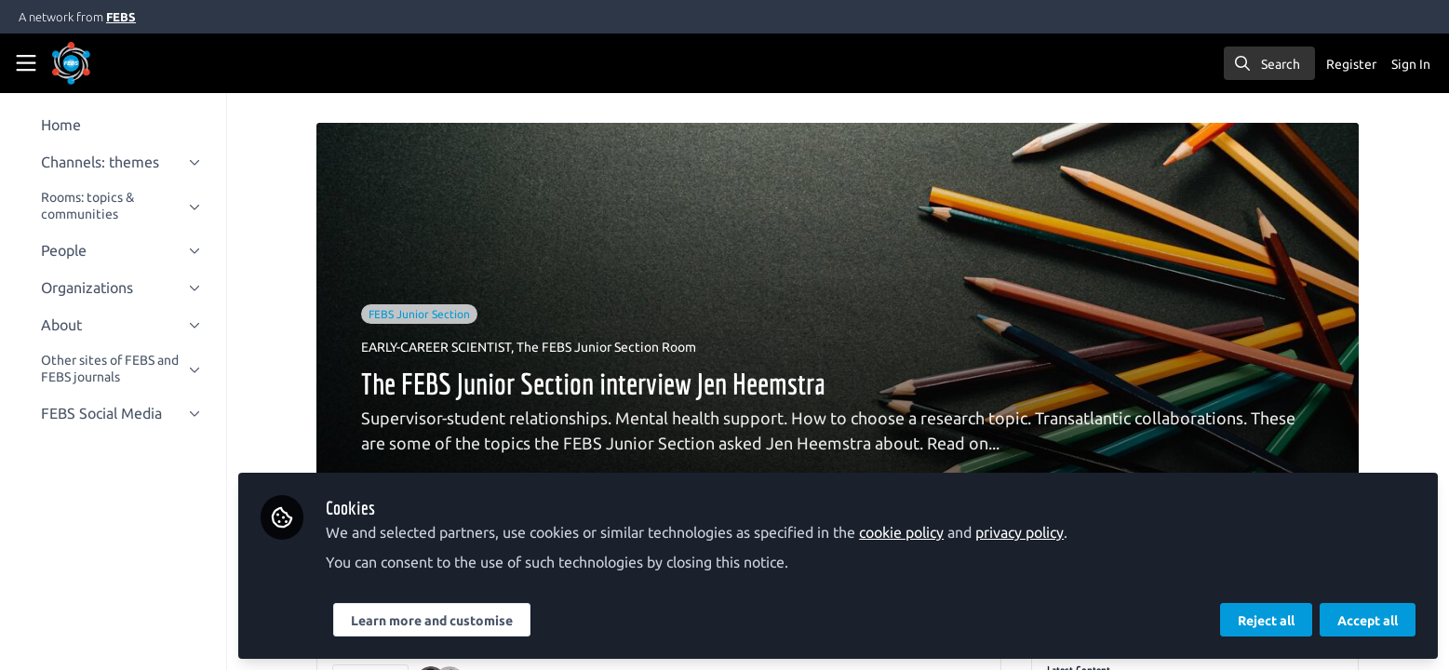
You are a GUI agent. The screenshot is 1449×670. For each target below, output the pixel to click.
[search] (1269, 63)
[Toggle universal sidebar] (26, 63)
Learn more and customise (443, 620)
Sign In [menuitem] (1410, 64)
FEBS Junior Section (425, 314)
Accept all (1367, 620)
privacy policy (1030, 532)
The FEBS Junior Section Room (613, 347)
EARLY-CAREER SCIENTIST (442, 347)
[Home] (96, 63)
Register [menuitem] (1351, 64)
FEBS (121, 16)
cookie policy (912, 532)
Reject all (1266, 620)
